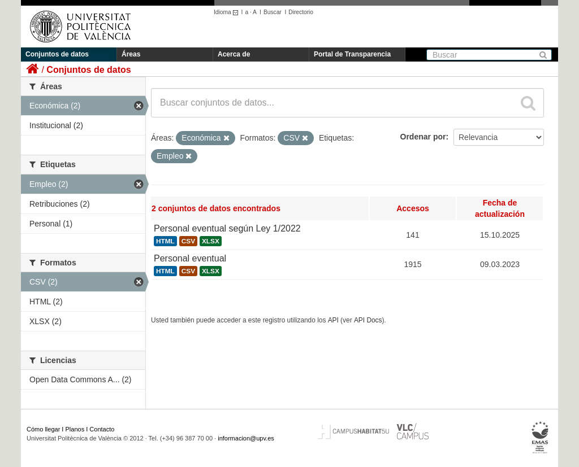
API (333, 320)
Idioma (227, 12)
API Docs (368, 320)
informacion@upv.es (246, 438)
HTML (165, 241)
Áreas (131, 54)
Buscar (272, 12)
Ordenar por (423, 136)
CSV (188, 241)
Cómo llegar (43, 429)
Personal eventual (190, 258)
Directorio (300, 12)
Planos (75, 429)
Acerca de (234, 54)
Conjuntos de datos (57, 54)
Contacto (101, 429)
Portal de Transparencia (352, 54)
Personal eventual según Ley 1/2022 (227, 228)
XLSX (210, 241)
